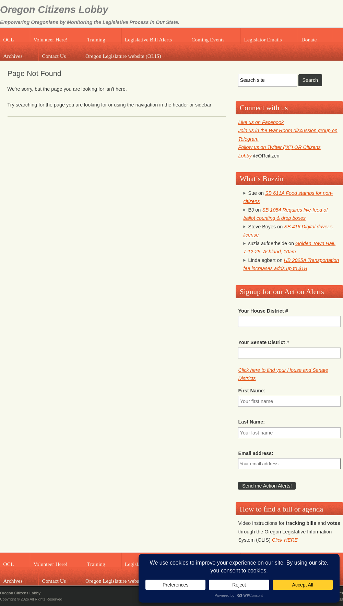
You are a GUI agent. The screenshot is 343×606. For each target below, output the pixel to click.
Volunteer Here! (50, 39)
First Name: (251, 390)
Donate (309, 39)
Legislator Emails (263, 39)
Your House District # (263, 311)
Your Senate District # (263, 342)
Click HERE (285, 540)
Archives (12, 56)
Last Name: (251, 422)
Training (96, 39)
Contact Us (54, 56)
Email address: (255, 453)
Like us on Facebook (261, 122)
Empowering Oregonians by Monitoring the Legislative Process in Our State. (89, 22)
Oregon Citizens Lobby (54, 9)
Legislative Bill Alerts (148, 39)
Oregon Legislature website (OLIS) (123, 56)
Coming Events (207, 39)
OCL (8, 39)
